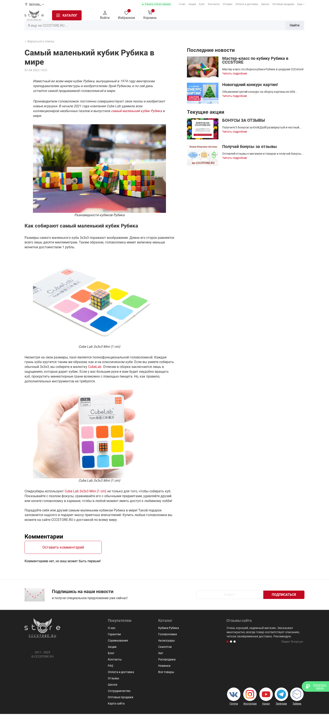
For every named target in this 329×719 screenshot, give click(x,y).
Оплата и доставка (246, 4)
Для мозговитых (247, 28)
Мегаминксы (219, 28)
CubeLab (94, 367)
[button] (227, 647)
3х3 (151, 28)
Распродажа (38, 28)
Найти (228, 15)
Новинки (164, 670)
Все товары (166, 677)
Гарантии (114, 639)
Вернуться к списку (39, 41)
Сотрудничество (119, 696)
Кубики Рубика (121, 28)
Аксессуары (275, 28)
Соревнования (118, 645)
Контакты (214, 4)
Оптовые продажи (283, 4)
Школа (265, 4)
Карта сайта (116, 708)
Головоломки (170, 28)
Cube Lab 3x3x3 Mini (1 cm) (85, 491)
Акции (192, 4)
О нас (182, 4)
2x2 (141, 28)
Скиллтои (296, 28)
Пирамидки (195, 28)
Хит (160, 658)
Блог (202, 4)
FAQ (110, 670)
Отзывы (227, 4)
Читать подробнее (234, 73)
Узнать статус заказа (158, 4)
